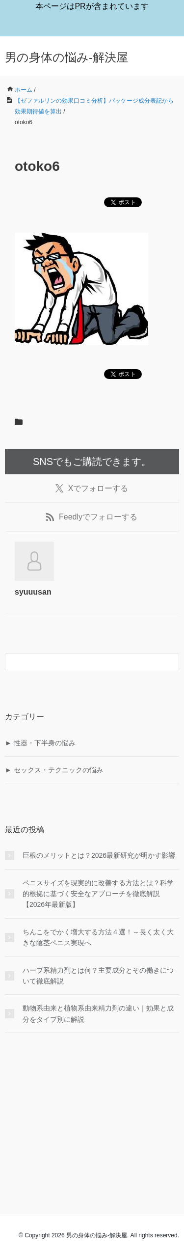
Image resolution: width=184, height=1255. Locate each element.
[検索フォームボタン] (170, 662)
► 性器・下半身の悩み (40, 743)
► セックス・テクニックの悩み (54, 770)
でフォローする (92, 488)
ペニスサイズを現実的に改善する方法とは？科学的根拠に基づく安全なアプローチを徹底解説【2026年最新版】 (98, 894)
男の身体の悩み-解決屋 (66, 57)
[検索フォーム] (82, 662)
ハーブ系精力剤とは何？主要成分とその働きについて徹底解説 (98, 975)
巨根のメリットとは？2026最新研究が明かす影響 (99, 855)
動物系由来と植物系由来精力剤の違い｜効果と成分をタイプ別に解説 (98, 1013)
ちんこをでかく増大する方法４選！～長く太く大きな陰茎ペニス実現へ (98, 937)
